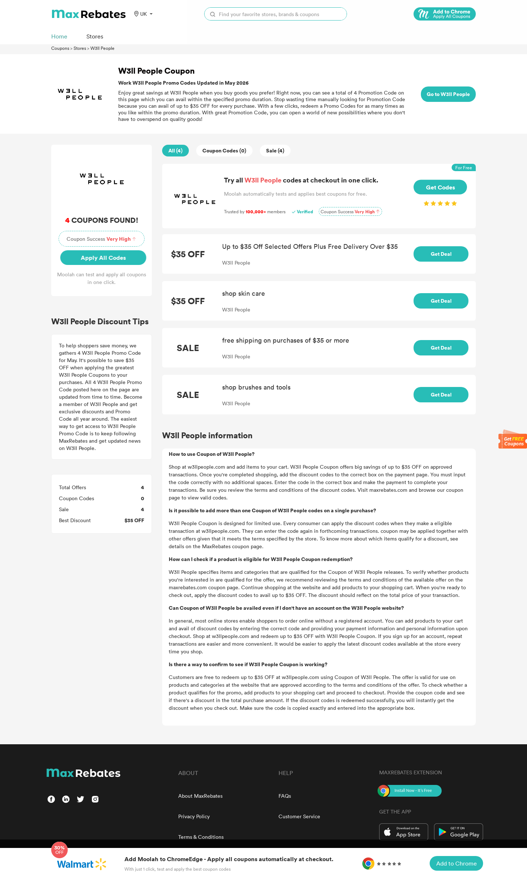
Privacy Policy (194, 816)
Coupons (60, 48)
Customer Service (299, 816)
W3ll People (102, 48)
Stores (80, 48)
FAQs (285, 795)
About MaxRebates (200, 795)
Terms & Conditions (201, 836)
